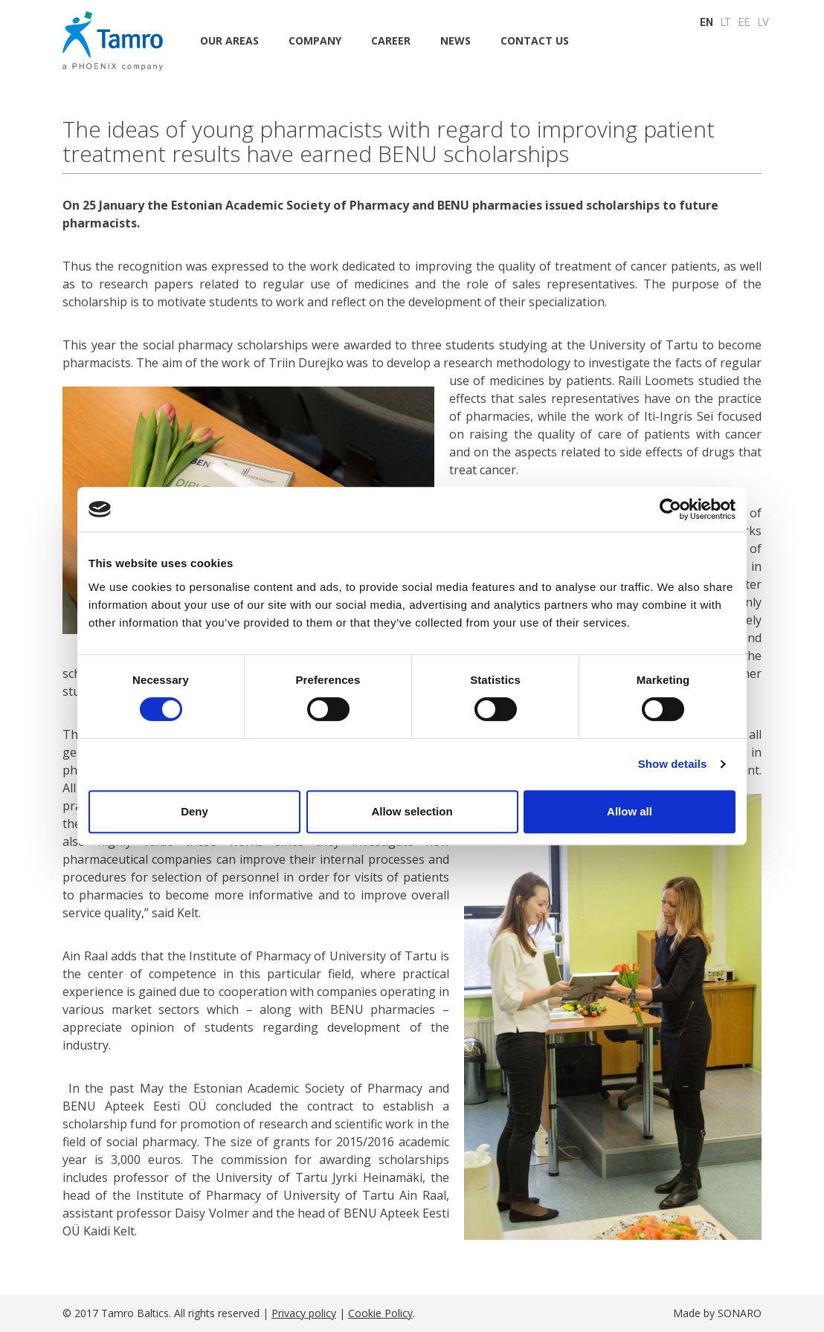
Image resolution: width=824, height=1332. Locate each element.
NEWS (455, 40)
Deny (194, 811)
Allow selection (411, 811)
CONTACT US (534, 40)
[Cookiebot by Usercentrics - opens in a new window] (670, 509)
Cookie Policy (380, 1313)
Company (315, 40)
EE (744, 22)
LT (726, 22)
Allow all (629, 811)
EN (706, 22)
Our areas (229, 40)
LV (763, 22)
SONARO (740, 1313)
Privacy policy (303, 1313)
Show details (672, 763)
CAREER (391, 40)
